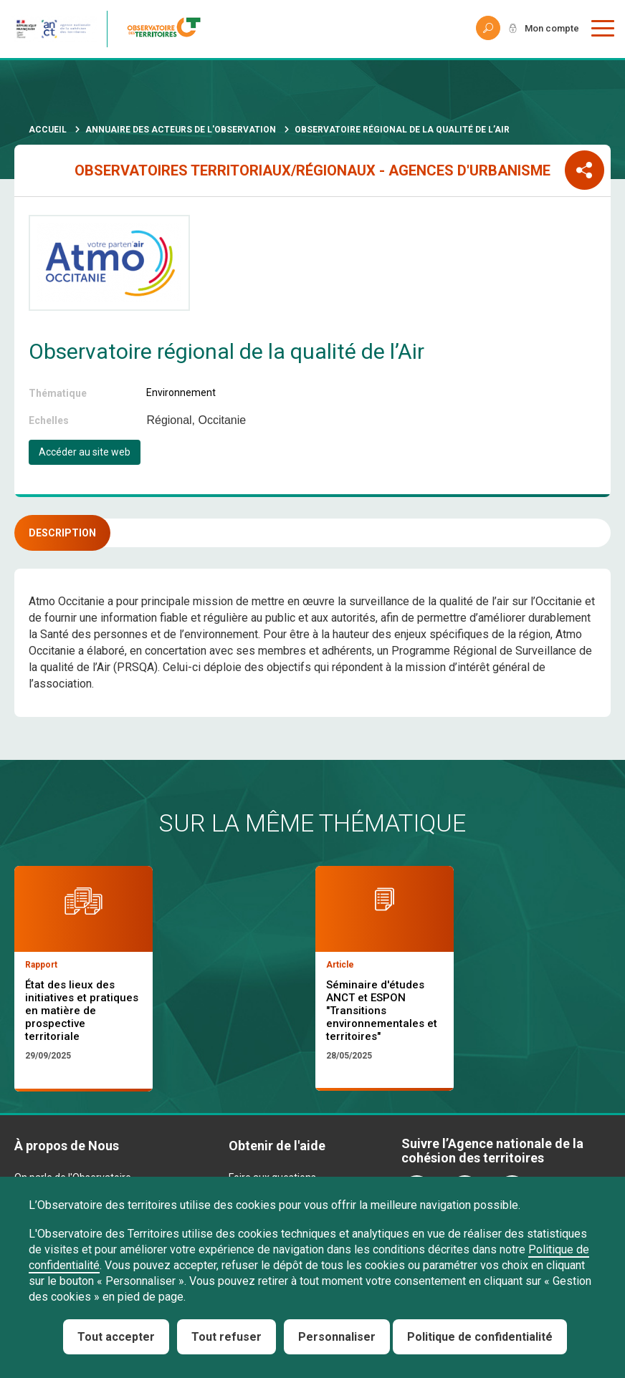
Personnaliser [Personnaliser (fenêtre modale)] (337, 1337)
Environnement (181, 392)
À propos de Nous (66, 1145)
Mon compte (549, 28)
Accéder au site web (84, 452)
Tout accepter (116, 1337)
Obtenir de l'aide (277, 1145)
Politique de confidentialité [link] (480, 1337)
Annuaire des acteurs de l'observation (180, 130)
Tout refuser (226, 1337)
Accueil (48, 130)
